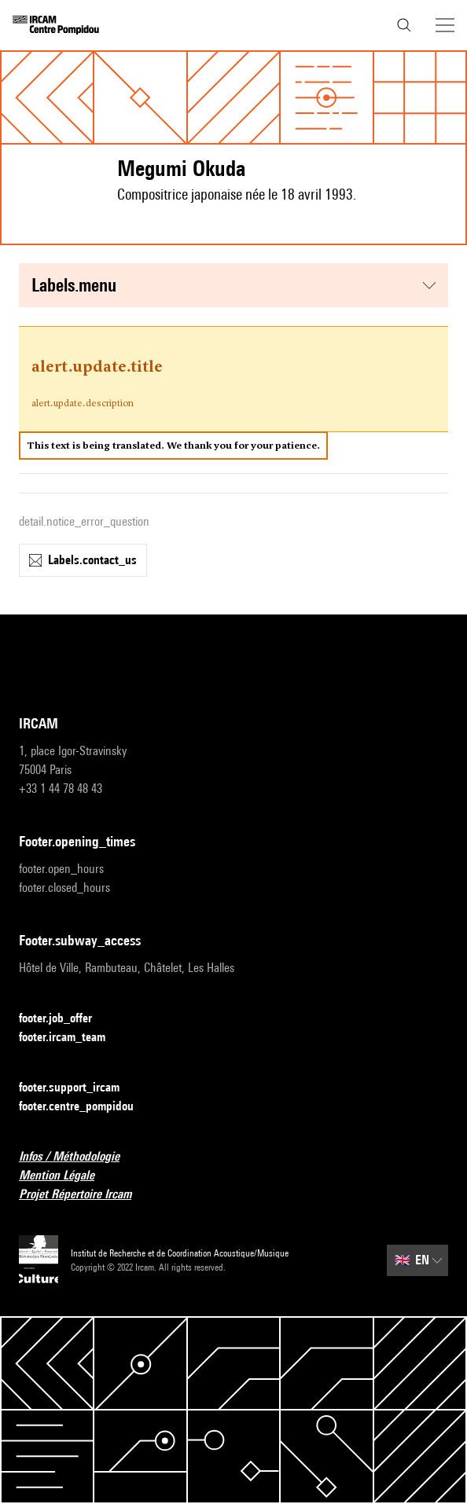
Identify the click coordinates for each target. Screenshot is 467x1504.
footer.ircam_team (71, 1037)
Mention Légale (66, 1176)
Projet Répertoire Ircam (84, 1195)
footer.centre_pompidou (86, 1107)
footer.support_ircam (78, 1088)
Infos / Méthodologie (78, 1157)
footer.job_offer (65, 1019)
